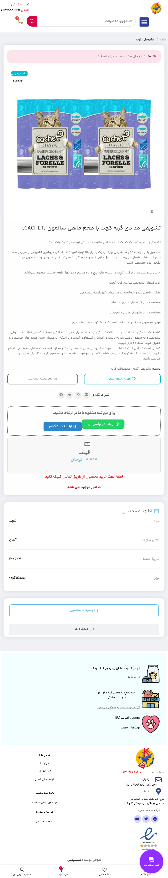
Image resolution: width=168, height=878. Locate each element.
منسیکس (74, 860)
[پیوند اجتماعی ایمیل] (86, 395)
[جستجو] (81, 21)
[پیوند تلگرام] (61, 395)
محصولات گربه (121, 369)
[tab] (84, 610)
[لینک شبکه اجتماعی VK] (69, 395)
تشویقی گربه (145, 39)
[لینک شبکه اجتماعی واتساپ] (78, 395)
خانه (163, 39)
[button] (144, 22)
